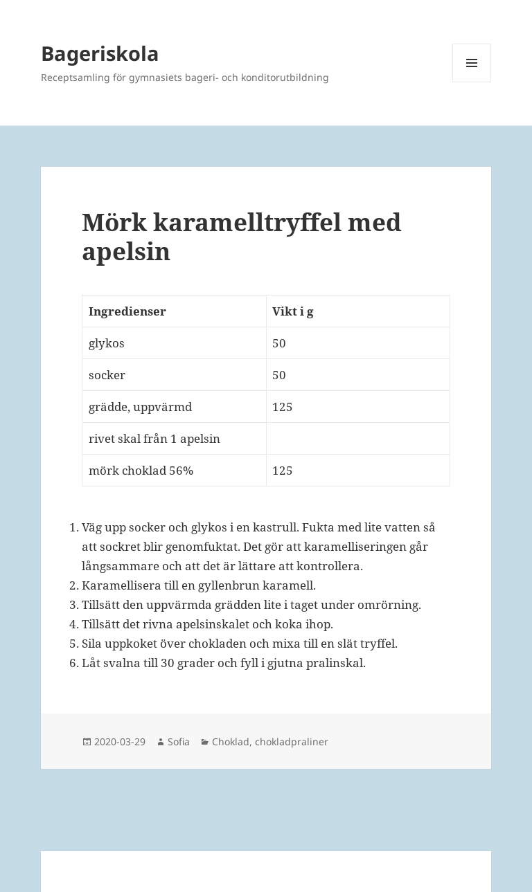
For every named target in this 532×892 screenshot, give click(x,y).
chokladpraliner (291, 741)
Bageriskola (100, 52)
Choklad (230, 741)
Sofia (179, 741)
